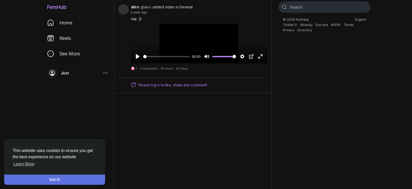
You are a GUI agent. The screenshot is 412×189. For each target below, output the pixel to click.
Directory (304, 30)
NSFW (336, 25)
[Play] (137, 56)
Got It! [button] (54, 179)
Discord (322, 25)
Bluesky (306, 25)
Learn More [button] (23, 164)
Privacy (289, 30)
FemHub (56, 7)
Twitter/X (290, 25)
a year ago (139, 12)
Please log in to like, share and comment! (169, 84)
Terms (349, 25)
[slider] (166, 56)
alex (135, 6)
